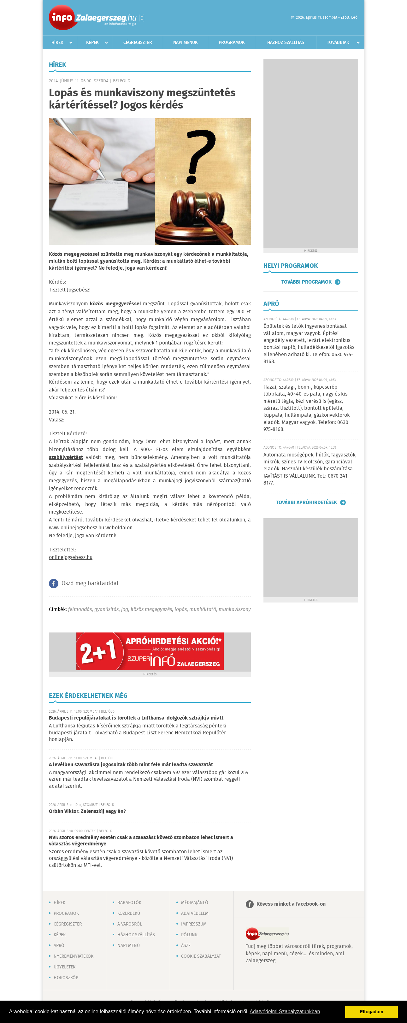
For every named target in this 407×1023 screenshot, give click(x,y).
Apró (59, 945)
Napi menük (185, 42)
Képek (92, 42)
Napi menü (128, 945)
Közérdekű (128, 913)
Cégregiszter (137, 42)
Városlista (141, 18)
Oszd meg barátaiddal (90, 583)
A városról (129, 924)
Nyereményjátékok (73, 956)
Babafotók (129, 902)
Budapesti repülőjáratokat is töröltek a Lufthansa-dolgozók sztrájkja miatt (136, 718)
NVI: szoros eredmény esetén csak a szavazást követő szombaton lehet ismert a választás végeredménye (141, 841)
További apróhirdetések (306, 502)
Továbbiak (338, 42)
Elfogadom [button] (371, 1011)
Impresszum (194, 924)
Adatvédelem (195, 913)
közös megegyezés (151, 610)
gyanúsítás (106, 610)
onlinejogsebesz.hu (70, 557)
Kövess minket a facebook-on (291, 904)
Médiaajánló (194, 902)
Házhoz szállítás (285, 42)
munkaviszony (235, 610)
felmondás (80, 610)
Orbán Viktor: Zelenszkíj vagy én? (87, 811)
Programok (232, 42)
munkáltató (202, 610)
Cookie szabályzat (201, 956)
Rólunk (189, 935)
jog (124, 610)
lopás (180, 610)
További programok (306, 282)
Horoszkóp (66, 977)
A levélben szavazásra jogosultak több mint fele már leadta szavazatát (131, 765)
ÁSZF (186, 945)
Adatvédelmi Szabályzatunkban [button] (285, 1011)
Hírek (57, 42)
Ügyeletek (64, 967)
